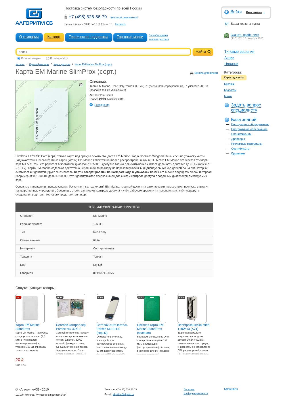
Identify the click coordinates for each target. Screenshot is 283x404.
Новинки (231, 64)
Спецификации (241, 134)
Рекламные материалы (246, 143)
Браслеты (230, 90)
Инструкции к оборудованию (250, 124)
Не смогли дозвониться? (124, 17)
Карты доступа (234, 77)
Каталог (53, 37)
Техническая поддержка (88, 37)
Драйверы (238, 138)
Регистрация (254, 12)
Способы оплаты (158, 35)
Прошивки (238, 153)
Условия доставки (159, 39)
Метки (228, 96)
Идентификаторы (39, 64)
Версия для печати (206, 72)
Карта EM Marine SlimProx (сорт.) (93, 64)
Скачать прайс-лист (245, 35)
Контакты (120, 24)
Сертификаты (240, 148)
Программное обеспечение (249, 129)
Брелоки (229, 83)
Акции (229, 58)
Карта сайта (231, 388)
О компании (29, 37)
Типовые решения (239, 51)
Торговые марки (130, 37)
